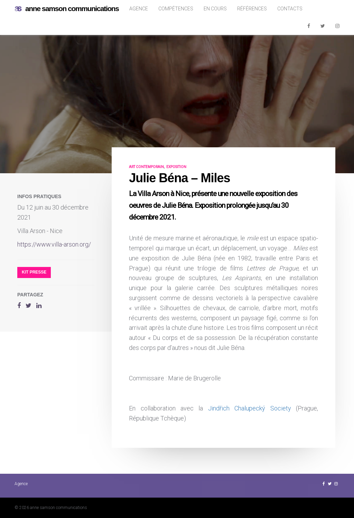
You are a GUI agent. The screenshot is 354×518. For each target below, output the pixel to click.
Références (252, 8)
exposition (176, 167)
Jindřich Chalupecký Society (249, 408)
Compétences (175, 8)
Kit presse (34, 272)
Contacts (289, 8)
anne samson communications (67, 8)
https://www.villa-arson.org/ (54, 244)
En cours (215, 8)
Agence (138, 8)
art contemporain (146, 167)
